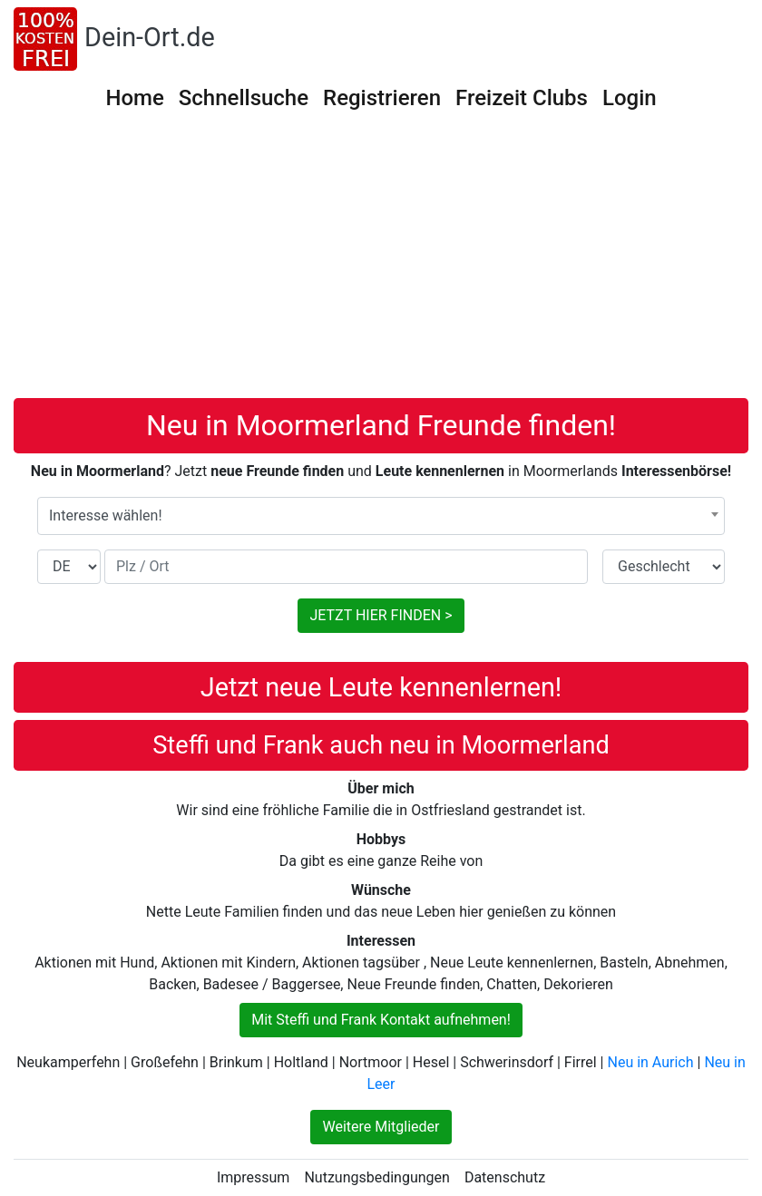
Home (134, 98)
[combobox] (381, 516)
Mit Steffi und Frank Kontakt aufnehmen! (381, 1019)
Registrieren (382, 98)
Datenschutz (504, 1177)
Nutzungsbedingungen (376, 1177)
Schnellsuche (243, 98)
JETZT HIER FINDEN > (380, 615)
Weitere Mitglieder (380, 1126)
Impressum (253, 1177)
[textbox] (381, 516)
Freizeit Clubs (521, 98)
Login (629, 98)
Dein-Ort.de (149, 37)
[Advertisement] (381, 262)
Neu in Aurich (650, 1062)
